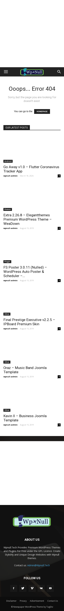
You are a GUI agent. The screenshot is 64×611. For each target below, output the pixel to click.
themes (7, 209)
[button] (59, 71)
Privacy (23, 600)
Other (6, 314)
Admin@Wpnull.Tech (38, 565)
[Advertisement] (32, 34)
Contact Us (52, 600)
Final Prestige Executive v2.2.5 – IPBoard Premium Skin (29, 322)
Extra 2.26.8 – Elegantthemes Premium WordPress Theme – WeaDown (27, 219)
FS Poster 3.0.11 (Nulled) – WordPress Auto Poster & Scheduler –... (25, 271)
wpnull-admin (10, 175)
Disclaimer (11, 600)
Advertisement (37, 600)
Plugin (7, 261)
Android (8, 161)
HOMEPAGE (42, 111)
